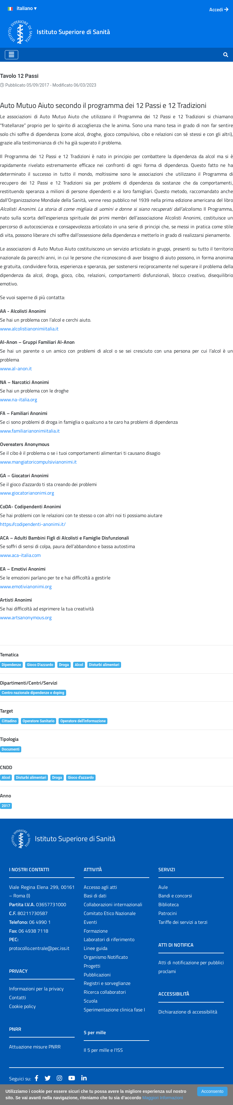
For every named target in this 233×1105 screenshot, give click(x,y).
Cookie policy (22, 1006)
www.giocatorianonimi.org (27, 492)
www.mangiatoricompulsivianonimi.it (38, 461)
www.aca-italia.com (20, 555)
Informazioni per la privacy (36, 988)
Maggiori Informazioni (162, 1097)
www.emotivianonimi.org (26, 586)
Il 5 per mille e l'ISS (103, 1050)
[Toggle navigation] (11, 54)
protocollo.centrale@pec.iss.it (39, 948)
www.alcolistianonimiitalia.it (29, 328)
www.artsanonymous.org (26, 617)
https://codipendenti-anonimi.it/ (33, 524)
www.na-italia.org (18, 399)
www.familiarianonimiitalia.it (30, 430)
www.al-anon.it (16, 368)
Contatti (17, 997)
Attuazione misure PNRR (35, 1046)
